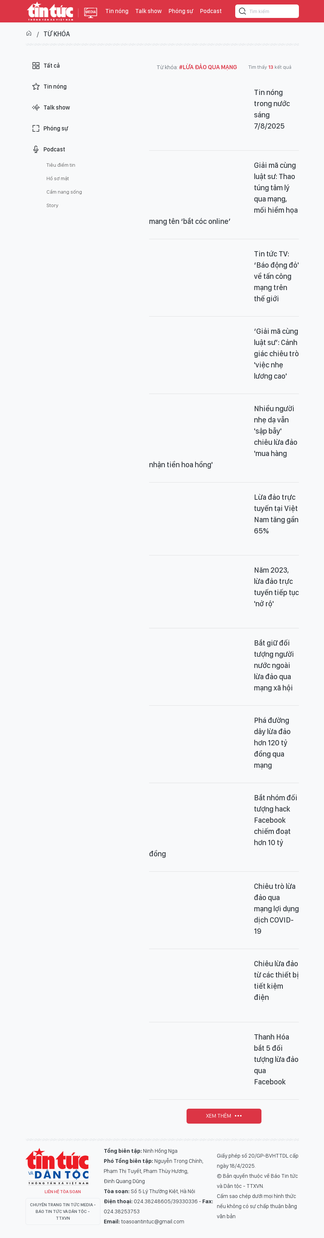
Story (52, 205)
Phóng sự (181, 11)
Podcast (211, 11)
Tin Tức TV (56, 1166)
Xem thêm (218, 1115)
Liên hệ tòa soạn (63, 1191)
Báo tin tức (50, 11)
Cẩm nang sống (64, 192)
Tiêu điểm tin (60, 165)
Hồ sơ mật (57, 178)
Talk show (148, 11)
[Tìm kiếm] (242, 12)
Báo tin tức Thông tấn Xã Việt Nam (90, 18)
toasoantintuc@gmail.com (152, 1221)
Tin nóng (116, 11)
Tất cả (45, 65)
